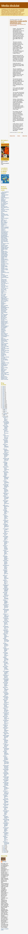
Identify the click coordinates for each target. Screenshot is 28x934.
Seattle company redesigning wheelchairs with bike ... (6, 680)
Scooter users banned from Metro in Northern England (6, 473)
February (5, 851)
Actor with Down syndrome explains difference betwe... (6, 829)
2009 (3, 406)
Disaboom (3, 274)
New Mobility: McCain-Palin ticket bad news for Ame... (6, 455)
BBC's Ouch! (3, 221)
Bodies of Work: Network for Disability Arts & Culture (4, 224)
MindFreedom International (3, 311)
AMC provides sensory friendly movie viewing (6, 718)
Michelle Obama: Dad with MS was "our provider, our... (6, 611)
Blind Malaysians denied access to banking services (6, 567)
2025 (3, 387)
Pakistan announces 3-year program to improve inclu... (6, 498)
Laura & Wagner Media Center (4, 297)
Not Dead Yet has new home (5, 534)
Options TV (3, 338)
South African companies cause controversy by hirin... (5, 654)
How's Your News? (4, 286)
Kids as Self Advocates (3, 295)
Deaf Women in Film (5, 243)
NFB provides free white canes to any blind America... (6, 663)
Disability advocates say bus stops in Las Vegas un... (6, 640)
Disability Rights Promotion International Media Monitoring (4, 263)
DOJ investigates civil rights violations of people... (6, 672)
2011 (3, 404)
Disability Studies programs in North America (4, 269)
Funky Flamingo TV (5, 283)
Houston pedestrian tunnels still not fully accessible (5, 741)
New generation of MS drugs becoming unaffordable (6, 784)
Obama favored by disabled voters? (5, 780)
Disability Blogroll (4, 248)
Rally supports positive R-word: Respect (5, 808)
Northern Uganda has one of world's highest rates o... (6, 762)
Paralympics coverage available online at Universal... (5, 464)
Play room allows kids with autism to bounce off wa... (6, 623)
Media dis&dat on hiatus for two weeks (5, 697)
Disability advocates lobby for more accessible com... (5, 838)
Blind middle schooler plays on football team (6, 594)
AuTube (2, 217)
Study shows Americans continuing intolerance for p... (5, 441)
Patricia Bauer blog (4, 339)
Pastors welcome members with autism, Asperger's (6, 820)
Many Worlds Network (3, 302)
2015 (3, 399)
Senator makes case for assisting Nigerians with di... (5, 562)
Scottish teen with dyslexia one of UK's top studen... (6, 631)
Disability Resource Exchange (4, 260)
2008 (3, 407)
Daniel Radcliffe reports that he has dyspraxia (6, 770)
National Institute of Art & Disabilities (4, 326)
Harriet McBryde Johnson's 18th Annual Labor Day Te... (6, 606)
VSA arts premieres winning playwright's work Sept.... (6, 758)
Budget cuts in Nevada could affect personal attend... (6, 507)
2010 (3, 405)
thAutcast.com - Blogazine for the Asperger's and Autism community (4, 378)
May (4, 847)
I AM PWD (3, 287)
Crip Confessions (4, 234)
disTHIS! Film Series (5, 374)
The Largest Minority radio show (5, 357)
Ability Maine (3, 199)
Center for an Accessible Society (4, 231)
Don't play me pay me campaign (4, 276)
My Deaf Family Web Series (4, 318)
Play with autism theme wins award (6, 805)
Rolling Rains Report (5, 348)
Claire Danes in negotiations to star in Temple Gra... (6, 834)
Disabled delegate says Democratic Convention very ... (6, 478)
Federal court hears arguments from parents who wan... (6, 710)
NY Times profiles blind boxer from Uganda (6, 745)
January (4, 852)
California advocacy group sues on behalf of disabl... (5, 490)
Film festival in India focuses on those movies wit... (6, 619)
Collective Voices (4, 233)
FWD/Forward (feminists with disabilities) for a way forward (4, 281)
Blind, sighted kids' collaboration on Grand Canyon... (6, 689)
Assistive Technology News (4, 214)
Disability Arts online (5, 247)
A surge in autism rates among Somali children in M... (5, 552)
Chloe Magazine (4, 232)
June (4, 846)
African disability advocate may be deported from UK (6, 423)
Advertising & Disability (3, 205)
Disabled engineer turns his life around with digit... (5, 659)
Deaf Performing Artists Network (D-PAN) (4, 241)
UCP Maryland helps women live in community (6, 627)
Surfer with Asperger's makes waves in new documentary (6, 451)
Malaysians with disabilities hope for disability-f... (6, 586)
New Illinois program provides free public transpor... (6, 512)
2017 (3, 397)
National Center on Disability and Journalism (4, 324)
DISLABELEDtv (4, 235)
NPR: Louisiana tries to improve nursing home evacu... (6, 468)
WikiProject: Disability (3, 371)
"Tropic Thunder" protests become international (6, 705)
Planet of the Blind (4, 343)
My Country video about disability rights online (4, 315)
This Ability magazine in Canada (5, 362)
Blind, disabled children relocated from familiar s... (5, 668)
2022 (3, 391)
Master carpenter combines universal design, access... (6, 812)
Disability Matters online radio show (4, 255)
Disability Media (4, 256)
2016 (3, 398)
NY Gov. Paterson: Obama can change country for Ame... (5, 517)
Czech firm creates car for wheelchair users (18, 22)
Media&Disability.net (5, 307)
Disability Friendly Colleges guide (4, 253)
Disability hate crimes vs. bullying (5, 726)
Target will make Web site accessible (6, 494)
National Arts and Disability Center (4, 322)
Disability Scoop (4, 265)
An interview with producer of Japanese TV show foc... (6, 714)
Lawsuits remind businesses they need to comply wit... (6, 767)
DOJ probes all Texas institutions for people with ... (6, 615)
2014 (3, 400)
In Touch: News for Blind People (4, 289)
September (5, 414)
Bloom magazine (4, 222)
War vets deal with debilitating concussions (5, 597)
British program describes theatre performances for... (6, 502)
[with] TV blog (3, 373)
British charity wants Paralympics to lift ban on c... (5, 446)
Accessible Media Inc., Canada (4, 202)
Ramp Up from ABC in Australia (5, 347)
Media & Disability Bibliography (4, 306)
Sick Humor (3, 351)
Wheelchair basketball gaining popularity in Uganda (5, 558)
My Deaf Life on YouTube (4, 320)
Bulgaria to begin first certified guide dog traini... (6, 737)
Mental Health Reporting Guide (4, 309)
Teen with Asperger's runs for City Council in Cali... (5, 645)
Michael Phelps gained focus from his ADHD (6, 774)
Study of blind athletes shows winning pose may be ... (6, 701)
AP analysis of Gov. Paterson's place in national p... (5, 419)
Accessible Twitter (4, 203)
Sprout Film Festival (5, 352)
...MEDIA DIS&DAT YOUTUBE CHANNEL (4, 195)
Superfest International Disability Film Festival (3, 355)
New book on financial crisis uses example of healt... (6, 843)
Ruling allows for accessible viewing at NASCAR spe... (6, 825)
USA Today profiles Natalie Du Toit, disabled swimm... (6, 753)
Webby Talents (4, 369)
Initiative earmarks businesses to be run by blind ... (6, 788)
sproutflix (2, 375)
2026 (3, 386)
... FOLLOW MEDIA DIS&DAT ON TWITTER (5, 192)
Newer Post (12, 135)
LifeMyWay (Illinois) (5, 298)
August (4, 416)
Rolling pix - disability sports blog (5, 350)
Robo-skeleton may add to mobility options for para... (5, 538)
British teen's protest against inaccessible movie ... (5, 577)
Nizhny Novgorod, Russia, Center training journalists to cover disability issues (5, 335)
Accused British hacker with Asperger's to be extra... (6, 486)
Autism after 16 (4, 220)
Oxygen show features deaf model (6, 733)
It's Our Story (3, 293)
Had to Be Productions (3, 285)
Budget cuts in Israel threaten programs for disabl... (6, 635)
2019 (3, 394)
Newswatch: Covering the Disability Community (3, 331)
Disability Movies (4, 258)
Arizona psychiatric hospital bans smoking (6, 817)
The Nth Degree (4, 358)
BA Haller (4, 861)
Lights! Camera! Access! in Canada (4, 300)
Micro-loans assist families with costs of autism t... (6, 749)
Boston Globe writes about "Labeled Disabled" (5, 427)
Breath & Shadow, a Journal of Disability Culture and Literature (5, 228)
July (4, 845)
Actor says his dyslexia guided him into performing (5, 796)
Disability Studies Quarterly (4, 267)
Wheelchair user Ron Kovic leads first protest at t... (6, 676)
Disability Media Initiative (4, 257)
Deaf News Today (4, 239)
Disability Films (4, 251)
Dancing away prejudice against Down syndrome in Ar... (6, 526)
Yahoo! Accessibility (5, 372)
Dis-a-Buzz (3, 244)
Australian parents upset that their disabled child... (6, 649)
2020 (3, 393)
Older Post (24, 135)
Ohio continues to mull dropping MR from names (6, 792)
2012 (3, 403)
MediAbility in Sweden (3, 304)
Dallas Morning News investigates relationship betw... (5, 801)
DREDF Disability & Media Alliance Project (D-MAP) (5, 237)
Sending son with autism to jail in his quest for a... (6, 460)
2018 (3, 395)
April (4, 848)
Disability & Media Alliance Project (4, 246)
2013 (3, 401)
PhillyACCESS (4, 340)
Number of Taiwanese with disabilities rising (5, 582)
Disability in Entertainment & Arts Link (5, 272)
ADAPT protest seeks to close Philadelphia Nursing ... (5, 729)
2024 (3, 388)
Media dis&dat (10, 5)
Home (18, 135)
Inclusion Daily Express (4, 290)
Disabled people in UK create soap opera (6, 777)
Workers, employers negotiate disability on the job (5, 602)
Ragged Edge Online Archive (4, 345)
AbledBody (3, 200)
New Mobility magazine (3, 328)
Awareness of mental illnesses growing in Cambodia (5, 547)
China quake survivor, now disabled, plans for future (6, 543)
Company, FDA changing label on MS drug (5, 521)
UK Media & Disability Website (4, 364)
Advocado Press (4, 206)
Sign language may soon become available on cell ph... (5, 684)
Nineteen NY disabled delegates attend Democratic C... (5, 572)
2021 (3, 392)
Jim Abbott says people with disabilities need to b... (6, 590)
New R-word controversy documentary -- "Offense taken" (6, 694)
